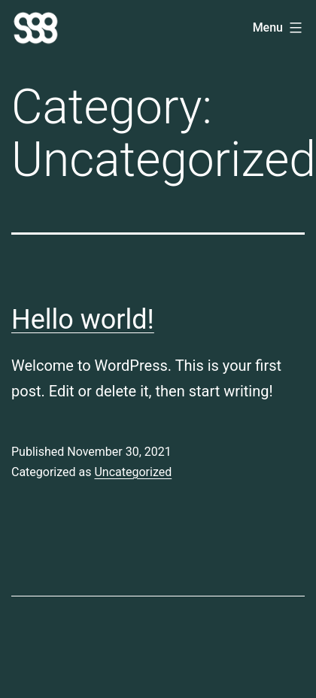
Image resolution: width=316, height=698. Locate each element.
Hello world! (82, 319)
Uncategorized (133, 472)
